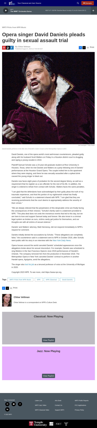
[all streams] (94, 10)
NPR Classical (51, 279)
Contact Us (58, 405)
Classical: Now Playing (48, 316)
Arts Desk (58, 400)
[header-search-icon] (78, 3)
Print (92, 47)
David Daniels (67, 279)
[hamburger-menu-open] (5, 3)
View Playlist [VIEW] (48, 340)
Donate (88, 3)
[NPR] (59, 423)
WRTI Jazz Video (40, 405)
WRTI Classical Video (42, 410)
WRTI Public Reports (81, 400)
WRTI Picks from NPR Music (14, 27)
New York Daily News (62, 240)
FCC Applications (80, 405)
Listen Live (38, 400)
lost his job (29, 264)
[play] (5, 10)
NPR (39, 279)
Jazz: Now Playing (48, 351)
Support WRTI (59, 410)
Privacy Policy (79, 410)
